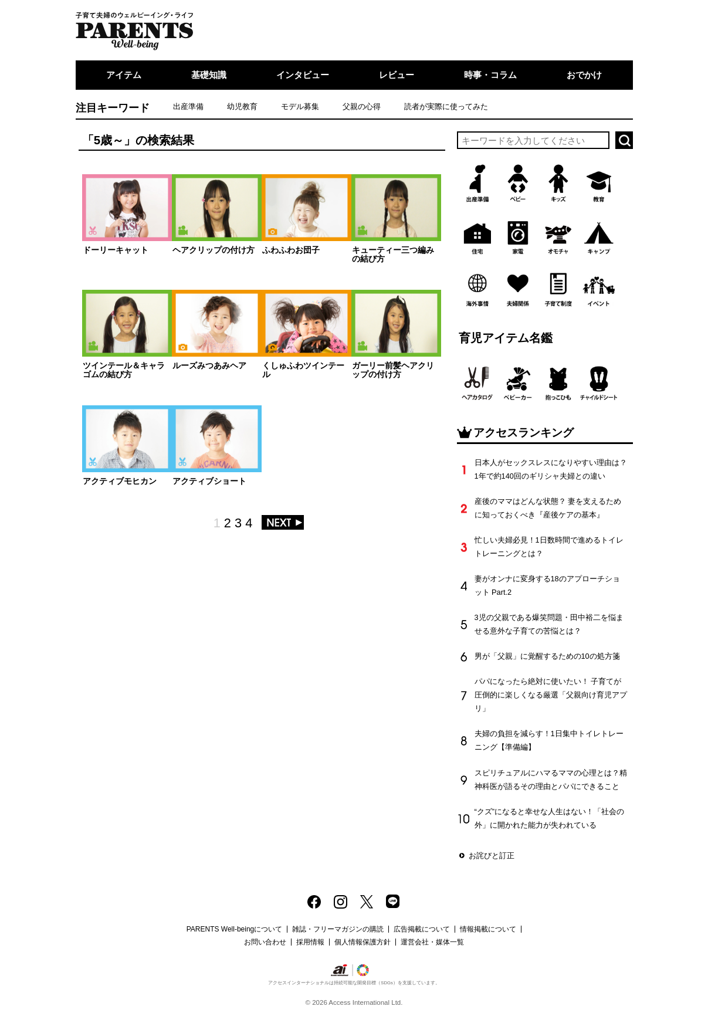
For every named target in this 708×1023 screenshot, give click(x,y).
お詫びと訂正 (491, 855)
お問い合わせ (265, 942)
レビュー (396, 75)
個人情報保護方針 (362, 942)
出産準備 (188, 106)
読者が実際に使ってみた (446, 106)
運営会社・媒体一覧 (432, 942)
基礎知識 (208, 75)
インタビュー (302, 75)
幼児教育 (242, 106)
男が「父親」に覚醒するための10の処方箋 (547, 656)
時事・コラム (490, 75)
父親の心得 (362, 106)
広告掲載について (422, 929)
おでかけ (584, 75)
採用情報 (310, 942)
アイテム (123, 75)
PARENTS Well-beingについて (235, 929)
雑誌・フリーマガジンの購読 (338, 929)
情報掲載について (488, 929)
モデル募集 (300, 106)
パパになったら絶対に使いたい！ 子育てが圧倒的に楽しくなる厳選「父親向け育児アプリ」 (551, 695)
